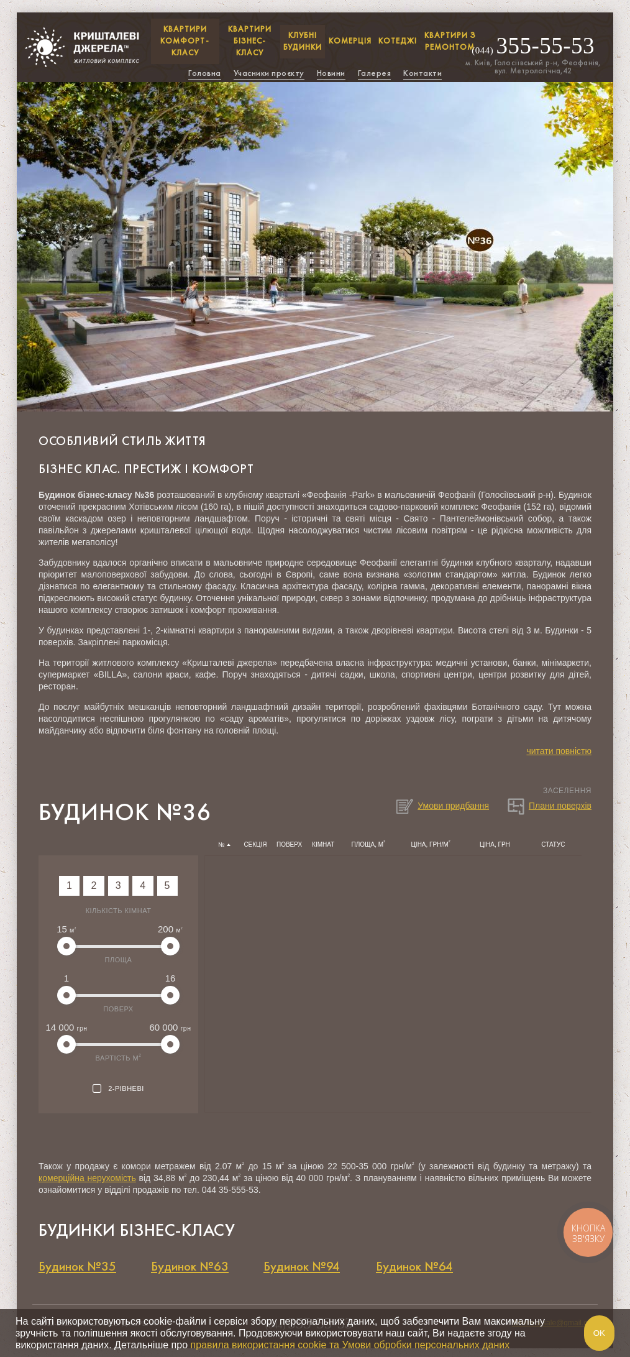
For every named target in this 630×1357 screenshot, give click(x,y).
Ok (599, 1333)
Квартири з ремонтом (450, 41)
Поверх (118, 1009)
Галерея (374, 73)
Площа (118, 960)
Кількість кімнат (119, 910)
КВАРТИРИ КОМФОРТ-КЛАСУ (184, 41)
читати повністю (558, 751)
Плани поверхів (549, 806)
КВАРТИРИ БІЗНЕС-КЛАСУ (250, 41)
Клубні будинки (302, 41)
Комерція (350, 41)
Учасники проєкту (269, 73)
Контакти (422, 73)
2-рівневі (118, 1089)
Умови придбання (442, 806)
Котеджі (397, 41)
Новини (331, 73)
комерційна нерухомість (87, 1178)
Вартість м (119, 1057)
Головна (204, 73)
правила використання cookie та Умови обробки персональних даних (349, 1345)
